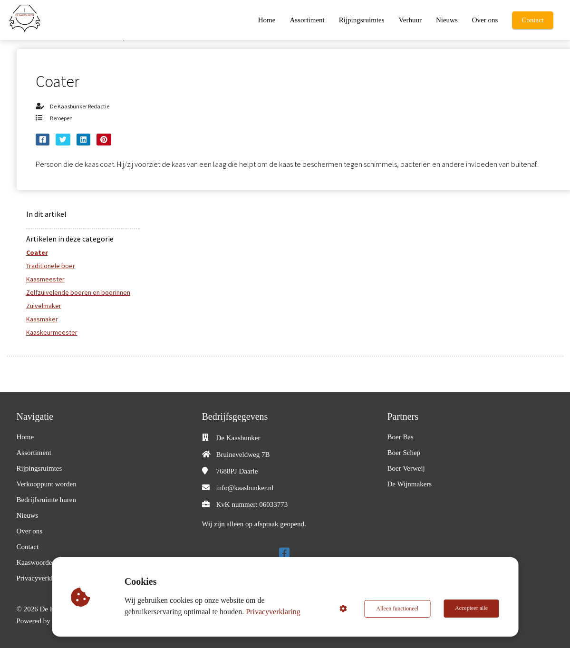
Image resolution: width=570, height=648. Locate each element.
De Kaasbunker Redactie (79, 106)
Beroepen (61, 118)
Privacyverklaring (273, 612)
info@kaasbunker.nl (245, 488)
